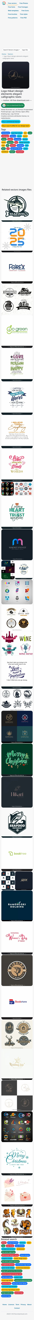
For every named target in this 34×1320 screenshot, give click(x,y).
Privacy (23, 1305)
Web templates (13, 11)
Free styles (24, 14)
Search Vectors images (11, 50)
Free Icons (25, 11)
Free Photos (23, 3)
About (29, 1305)
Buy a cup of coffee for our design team (15, 126)
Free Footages (23, 7)
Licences (11, 1305)
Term (17, 1305)
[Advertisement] (17, 34)
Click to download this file (12, 105)
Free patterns (12, 18)
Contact (17, 1308)
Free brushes (12, 14)
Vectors (10, 54)
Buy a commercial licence (10, 122)
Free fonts (11, 7)
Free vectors (12, 3)
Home (4, 54)
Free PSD (23, 18)
